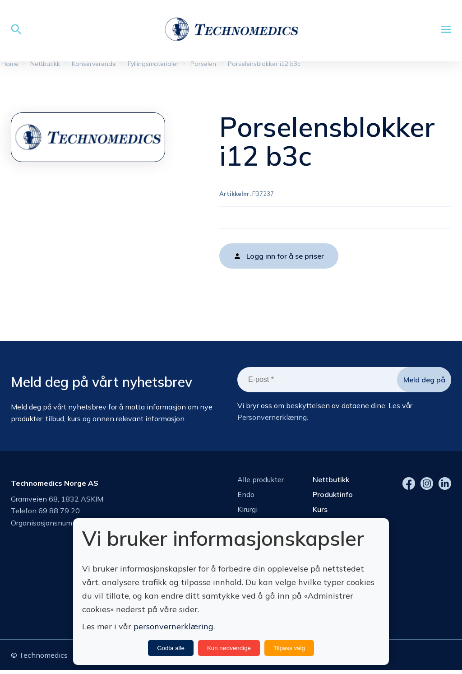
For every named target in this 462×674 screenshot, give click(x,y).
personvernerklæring (173, 626)
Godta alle (171, 648)
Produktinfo (333, 496)
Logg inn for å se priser (285, 257)
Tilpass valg (289, 648)
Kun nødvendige (229, 648)
